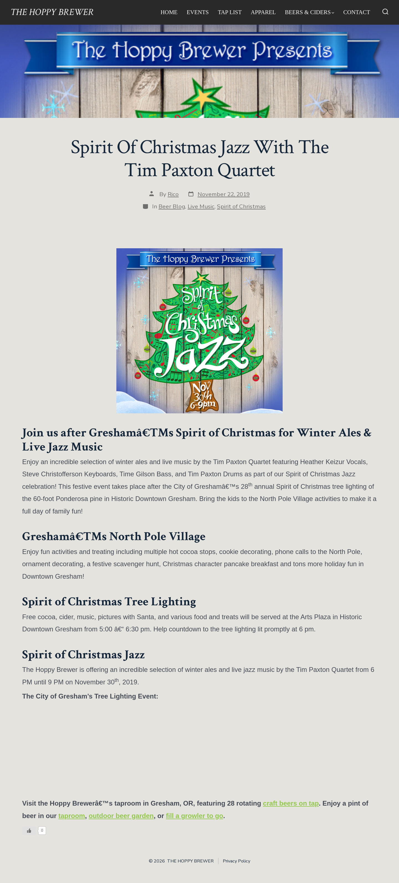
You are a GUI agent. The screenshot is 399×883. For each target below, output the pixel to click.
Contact (356, 12)
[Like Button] (29, 830)
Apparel (263, 12)
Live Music (201, 206)
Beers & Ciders (309, 12)
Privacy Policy (236, 861)
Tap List (230, 12)
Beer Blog (171, 206)
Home (169, 12)
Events (198, 12)
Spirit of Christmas (241, 206)
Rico (173, 194)
